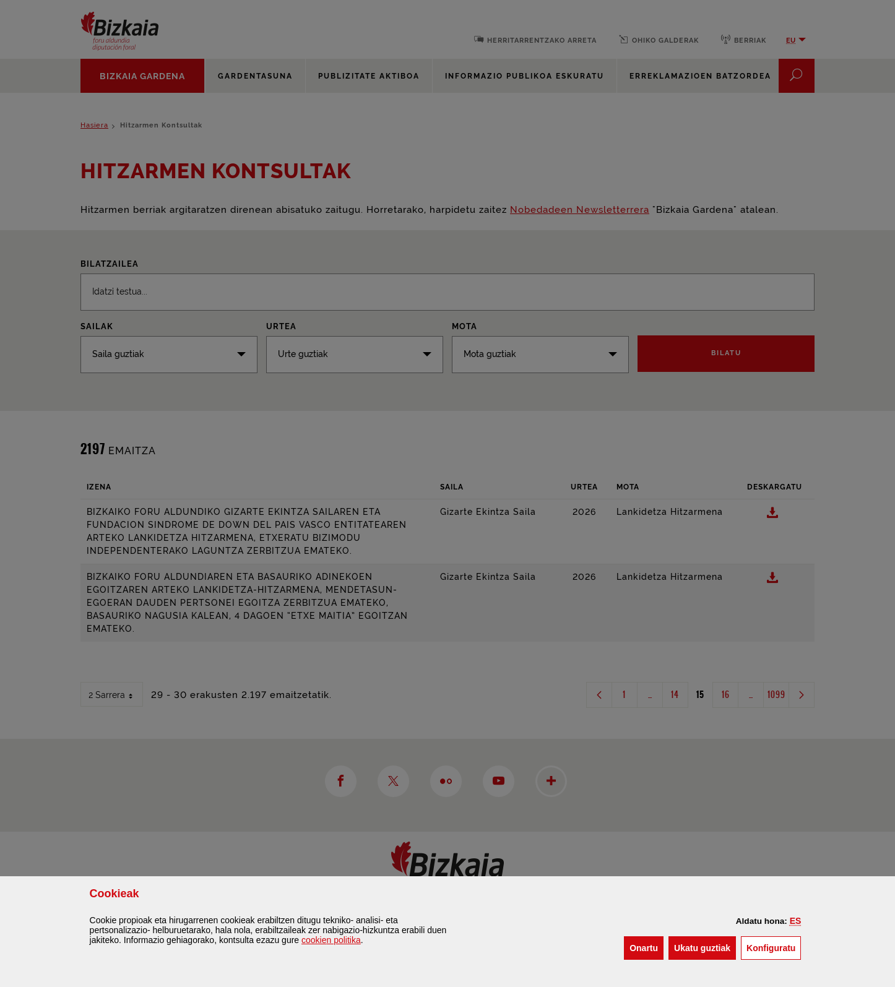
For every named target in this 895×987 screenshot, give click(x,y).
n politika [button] (331, 940)
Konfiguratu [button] (773, 947)
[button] (796, 921)
